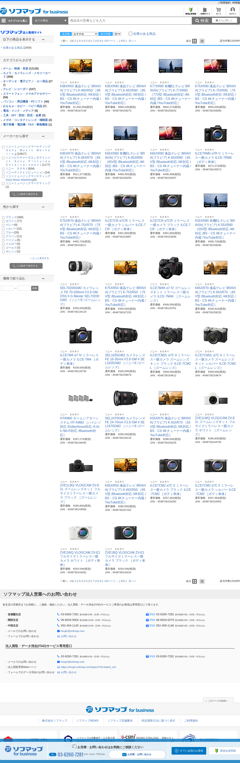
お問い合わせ (69, 636)
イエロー (13, 243)
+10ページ (109, 40)
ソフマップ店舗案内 (120, 720)
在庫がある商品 (17, 47)
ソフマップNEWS (87, 720)
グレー (11, 224)
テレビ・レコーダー (19, 89)
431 (123, 40)
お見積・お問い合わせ (136, 754)
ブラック (14, 217)
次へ (131, 40)
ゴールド (13, 247)
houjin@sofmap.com (73, 630)
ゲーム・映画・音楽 (21, 68)
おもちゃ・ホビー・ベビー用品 (24, 106)
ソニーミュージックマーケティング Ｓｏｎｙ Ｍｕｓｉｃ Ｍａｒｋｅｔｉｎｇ (29, 150)
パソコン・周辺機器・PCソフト (26, 101)
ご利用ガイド (204, 13)
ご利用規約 (224, 2)
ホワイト (14, 221)
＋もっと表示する (39, 258)
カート (218, 13)
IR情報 (236, 2)
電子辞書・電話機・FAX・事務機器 (27, 124)
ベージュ (13, 240)
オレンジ (13, 251)
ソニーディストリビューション (28, 172)
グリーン (14, 236)
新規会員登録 (190, 13)
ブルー (12, 232)
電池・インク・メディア (20, 110)
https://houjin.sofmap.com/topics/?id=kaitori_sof (88, 667)
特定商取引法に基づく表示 (158, 720)
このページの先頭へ (218, 701)
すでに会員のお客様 (191, 750)
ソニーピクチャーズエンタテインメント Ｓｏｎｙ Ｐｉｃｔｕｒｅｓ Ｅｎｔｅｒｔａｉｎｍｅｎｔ (29, 161)
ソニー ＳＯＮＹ (20, 168)
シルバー (14, 228)
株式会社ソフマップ (54, 720)
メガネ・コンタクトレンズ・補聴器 (27, 119)
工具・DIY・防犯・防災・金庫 (24, 115)
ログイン (232, 13)
